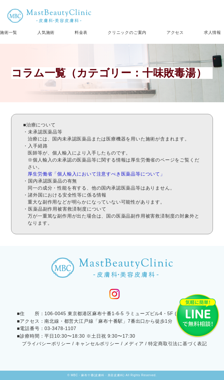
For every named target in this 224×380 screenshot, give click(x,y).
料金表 (81, 32)
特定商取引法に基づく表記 (177, 343)
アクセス (175, 32)
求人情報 (212, 32)
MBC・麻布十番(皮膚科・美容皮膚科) (98, 375)
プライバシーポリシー (46, 343)
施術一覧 (8, 32)
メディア (134, 343)
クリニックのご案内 (127, 32)
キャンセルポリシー (97, 343)
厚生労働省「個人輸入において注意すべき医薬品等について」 (96, 173)
